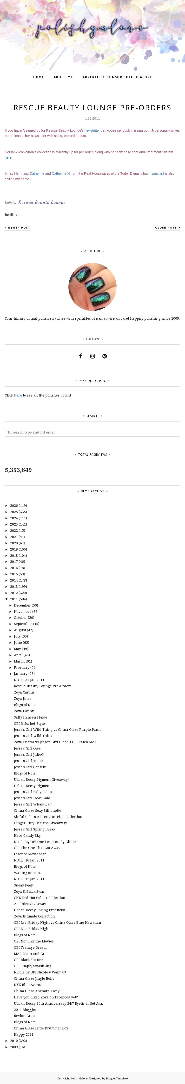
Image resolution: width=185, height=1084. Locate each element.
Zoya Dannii (24, 711)
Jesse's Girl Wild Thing (33, 735)
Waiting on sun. (27, 872)
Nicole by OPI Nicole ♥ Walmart (40, 972)
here (8, 157)
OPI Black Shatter (28, 959)
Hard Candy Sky (27, 835)
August (20, 630)
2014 (14, 580)
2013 (14, 586)
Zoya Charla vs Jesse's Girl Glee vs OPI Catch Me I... (56, 742)
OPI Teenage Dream (30, 947)
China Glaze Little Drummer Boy (41, 1028)
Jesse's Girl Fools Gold (32, 798)
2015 (14, 574)
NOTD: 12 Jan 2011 (29, 879)
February (21, 667)
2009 (14, 1047)
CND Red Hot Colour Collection (39, 897)
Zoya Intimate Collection (34, 916)
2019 (14, 549)
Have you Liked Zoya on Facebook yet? (46, 997)
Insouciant (156, 173)
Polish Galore (79, 1078)
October (20, 617)
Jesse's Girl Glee (27, 748)
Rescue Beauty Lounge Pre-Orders (43, 686)
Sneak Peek (23, 885)
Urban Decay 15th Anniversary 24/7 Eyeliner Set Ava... (59, 1003)
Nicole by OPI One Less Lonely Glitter (45, 841)
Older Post (166, 227)
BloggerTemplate (117, 1078)
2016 (14, 567)
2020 (14, 543)
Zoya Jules (22, 698)
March (19, 661)
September (23, 623)
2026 (14, 505)
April (18, 655)
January (20, 673)
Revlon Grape (25, 1015)
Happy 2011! (24, 1034)
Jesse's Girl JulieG (29, 754)
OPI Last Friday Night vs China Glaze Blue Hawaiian (57, 922)
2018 (14, 555)
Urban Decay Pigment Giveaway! (41, 779)
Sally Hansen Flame (30, 717)
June (18, 642)
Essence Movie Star (30, 854)
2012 (14, 592)
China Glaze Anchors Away (36, 991)
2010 (14, 1040)
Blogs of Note (25, 704)
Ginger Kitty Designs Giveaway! (40, 823)
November (22, 611)
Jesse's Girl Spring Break (34, 829)
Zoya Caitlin (24, 692)
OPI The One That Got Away (37, 847)
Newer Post (19, 227)
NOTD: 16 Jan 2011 (29, 860)
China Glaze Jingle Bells (34, 978)
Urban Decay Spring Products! (39, 910)
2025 (14, 511)
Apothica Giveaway (30, 903)
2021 (14, 536)
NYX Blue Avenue (28, 984)
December (22, 605)
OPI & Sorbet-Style (29, 723)
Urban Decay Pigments (33, 785)
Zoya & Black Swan (30, 891)
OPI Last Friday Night (32, 928)
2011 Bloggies (25, 1009)
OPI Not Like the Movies (34, 941)
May (17, 648)
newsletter (92, 130)
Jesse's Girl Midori (29, 760)
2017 (14, 561)
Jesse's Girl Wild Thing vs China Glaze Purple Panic (57, 729)
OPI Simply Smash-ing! (33, 966)
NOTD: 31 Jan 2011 (29, 679)
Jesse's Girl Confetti (30, 767)
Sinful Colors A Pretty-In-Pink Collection (48, 816)
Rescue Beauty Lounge (42, 202)
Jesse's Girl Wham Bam (33, 804)
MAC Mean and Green (32, 953)
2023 (14, 524)
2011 (14, 599)
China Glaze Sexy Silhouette (37, 810)
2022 (14, 530)
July (17, 636)
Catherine (37, 173)
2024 (14, 518)
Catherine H (61, 173)
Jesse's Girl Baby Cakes (33, 791)
